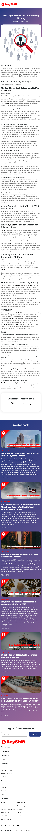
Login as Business (6, 770)
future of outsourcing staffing (23, 285)
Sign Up (34, 734)
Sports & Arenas (6, 819)
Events (3, 806)
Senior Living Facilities (8, 809)
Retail (20, 168)
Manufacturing (21, 802)
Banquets (4, 816)
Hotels (3, 802)
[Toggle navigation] (40, 4)
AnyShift (19, 76)
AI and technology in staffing (10, 324)
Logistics (19, 816)
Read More (5, 478)
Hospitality (27, 168)
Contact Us (4, 791)
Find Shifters (5, 751)
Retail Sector (5, 812)
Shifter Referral (5, 777)
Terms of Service (25, 830)
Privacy (16, 830)
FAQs (2, 794)
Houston (3, 767)
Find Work (4, 759)
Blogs (3, 784)
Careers (3, 787)
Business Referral (6, 773)
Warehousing (21, 806)
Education (20, 812)
